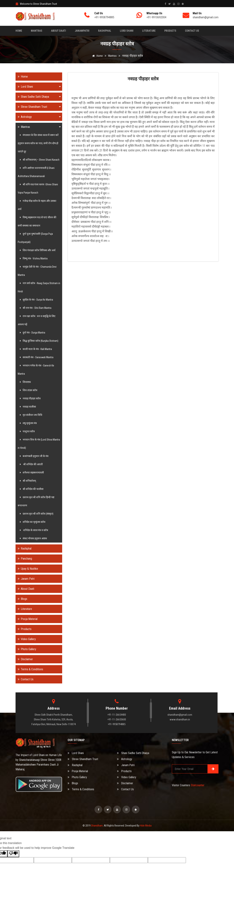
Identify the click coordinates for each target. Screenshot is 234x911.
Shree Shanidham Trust (38, 107)
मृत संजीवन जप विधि (30, 414)
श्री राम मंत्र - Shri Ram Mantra (35, 307)
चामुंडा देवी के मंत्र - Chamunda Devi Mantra (37, 270)
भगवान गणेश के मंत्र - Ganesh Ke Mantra (36, 369)
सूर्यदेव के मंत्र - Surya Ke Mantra (36, 299)
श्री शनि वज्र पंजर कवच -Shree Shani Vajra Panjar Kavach (38, 188)
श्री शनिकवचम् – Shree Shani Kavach (39, 159)
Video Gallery (26, 639)
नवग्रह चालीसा (27, 406)
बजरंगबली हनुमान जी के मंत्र (33, 456)
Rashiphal (104, 30)
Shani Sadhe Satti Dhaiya (38, 97)
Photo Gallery (26, 649)
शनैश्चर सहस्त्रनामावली (31, 472)
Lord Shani (126, 30)
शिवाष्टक (25, 381)
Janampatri (82, 30)
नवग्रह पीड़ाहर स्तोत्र (30, 398)
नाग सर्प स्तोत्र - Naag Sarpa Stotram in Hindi (39, 287)
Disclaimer (24, 659)
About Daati (58, 30)
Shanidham (97, 825)
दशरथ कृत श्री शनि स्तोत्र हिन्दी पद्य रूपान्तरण (36, 501)
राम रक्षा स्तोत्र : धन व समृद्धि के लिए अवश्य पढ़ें (36, 320)
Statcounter (197, 785)
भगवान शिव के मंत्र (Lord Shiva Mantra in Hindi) (39, 443)
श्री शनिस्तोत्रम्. (27, 480)
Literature (149, 30)
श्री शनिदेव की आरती (31, 464)
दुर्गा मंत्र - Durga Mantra (32, 332)
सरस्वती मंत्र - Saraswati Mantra (36, 357)
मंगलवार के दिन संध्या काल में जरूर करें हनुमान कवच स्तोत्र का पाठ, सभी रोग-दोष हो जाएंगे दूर (38, 143)
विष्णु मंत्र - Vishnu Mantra (33, 258)
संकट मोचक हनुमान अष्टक (33, 538)
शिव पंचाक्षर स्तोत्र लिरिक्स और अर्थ (37, 250)
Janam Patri (25, 578)
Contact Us (192, 30)
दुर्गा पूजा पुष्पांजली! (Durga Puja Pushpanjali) (35, 237)
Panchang (24, 558)
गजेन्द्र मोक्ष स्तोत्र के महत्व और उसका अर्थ (37, 205)
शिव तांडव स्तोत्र (28, 390)
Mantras (36, 30)
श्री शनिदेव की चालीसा (31, 489)
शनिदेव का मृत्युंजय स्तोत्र (32, 521)
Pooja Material (26, 619)
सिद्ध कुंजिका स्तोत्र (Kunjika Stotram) (38, 340)
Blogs (21, 599)
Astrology (38, 117)
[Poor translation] (13, 853)
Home (19, 30)
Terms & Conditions (29, 669)
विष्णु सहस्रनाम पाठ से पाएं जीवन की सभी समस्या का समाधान (37, 221)
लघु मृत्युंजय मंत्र (28, 423)
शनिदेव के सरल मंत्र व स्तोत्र (33, 530)
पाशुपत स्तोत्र (27, 431)
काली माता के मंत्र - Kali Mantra (35, 349)
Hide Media (146, 825)
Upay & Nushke (27, 568)
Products (170, 30)
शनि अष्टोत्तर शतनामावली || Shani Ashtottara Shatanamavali (36, 172)
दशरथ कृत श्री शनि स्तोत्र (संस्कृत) (36, 513)
